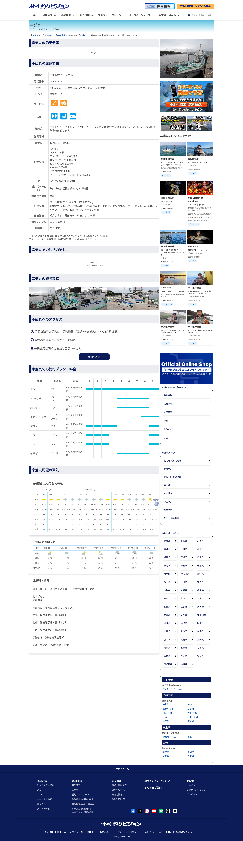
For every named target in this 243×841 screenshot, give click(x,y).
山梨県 (167, 590)
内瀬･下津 (167, 712)
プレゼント (191, 794)
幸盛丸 (83, 35)
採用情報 (91, 832)
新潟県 (200, 573)
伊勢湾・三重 (169, 736)
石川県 (184, 581)
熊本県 (167, 655)
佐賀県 (184, 647)
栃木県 (200, 557)
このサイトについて (152, 832)
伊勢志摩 (43, 29)
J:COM (40, 794)
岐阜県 (200, 590)
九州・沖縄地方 (171, 518)
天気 (166, 437)
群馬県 (167, 565)
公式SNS (190, 784)
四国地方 (168, 509)
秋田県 (184, 549)
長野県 (184, 590)
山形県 (200, 549)
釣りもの (168, 429)
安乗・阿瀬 (192, 717)
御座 (165, 717)
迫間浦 (166, 721)
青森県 (184, 540)
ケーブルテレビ (44, 799)
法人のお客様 (43, 808)
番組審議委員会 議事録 (83, 804)
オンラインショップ (196, 789)
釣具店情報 (117, 794)
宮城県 (167, 549)
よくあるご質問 (153, 787)
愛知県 (184, 598)
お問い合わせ (106, 832)
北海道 (167, 540)
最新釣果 (168, 395)
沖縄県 (184, 664)
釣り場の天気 (118, 789)
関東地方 (168, 468)
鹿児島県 (168, 664)
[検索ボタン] (189, 15)
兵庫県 (167, 614)
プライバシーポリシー (127, 832)
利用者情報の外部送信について (181, 832)
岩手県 (200, 540)
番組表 (75, 789)
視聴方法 (42, 780)
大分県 (184, 655)
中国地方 (168, 501)
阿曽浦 (190, 721)
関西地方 (168, 493)
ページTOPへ (121, 768)
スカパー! (41, 789)
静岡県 (167, 598)
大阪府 (200, 606)
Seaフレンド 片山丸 (172, 689)
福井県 (200, 581)
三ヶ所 (190, 708)
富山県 (167, 581)
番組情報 (77, 780)
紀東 (189, 736)
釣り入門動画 (118, 799)
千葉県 (200, 565)
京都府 (184, 606)
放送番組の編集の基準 (83, 799)
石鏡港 (166, 704)
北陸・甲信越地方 (172, 476)
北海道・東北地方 (172, 460)
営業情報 (168, 403)
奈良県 (184, 614)
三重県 (33, 29)
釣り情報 (117, 780)
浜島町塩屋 (168, 708)
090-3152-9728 (58, 81)
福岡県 (167, 647)
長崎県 (200, 647)
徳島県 (200, 631)
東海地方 (168, 485)
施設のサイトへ (58, 94)
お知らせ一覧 (76, 832)
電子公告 (61, 832)
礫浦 (189, 704)
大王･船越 (192, 712)
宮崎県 (200, 655)
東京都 (167, 573)
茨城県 (184, 557)
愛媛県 (184, 639)
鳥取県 (167, 623)
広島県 (167, 631)
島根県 (184, 623)
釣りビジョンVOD (45, 784)
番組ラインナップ (80, 794)
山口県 (184, 631)
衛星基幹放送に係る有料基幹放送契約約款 (83, 810)
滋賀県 (167, 606)
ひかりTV (41, 804)
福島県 (167, 557)
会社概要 (48, 832)
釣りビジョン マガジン (157, 780)
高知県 (200, 639)
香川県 (167, 639)
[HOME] (34, 15)
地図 (166, 420)
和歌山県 (201, 614)
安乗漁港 (54, 29)
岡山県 (200, 623)
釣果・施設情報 (119, 784)
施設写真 (168, 412)
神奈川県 (185, 573)
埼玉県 (184, 565)
